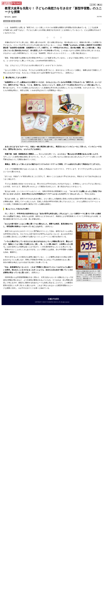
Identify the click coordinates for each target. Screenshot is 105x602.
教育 (18, 21)
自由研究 (6, 21)
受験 (13, 21)
